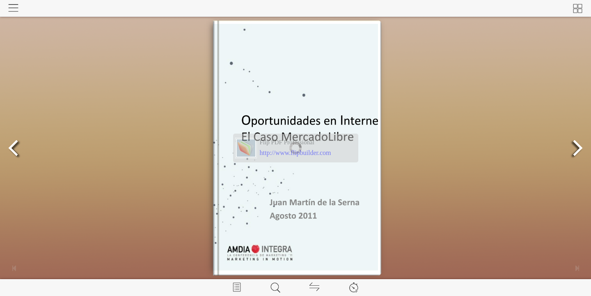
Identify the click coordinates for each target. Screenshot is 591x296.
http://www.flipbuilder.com (295, 152)
